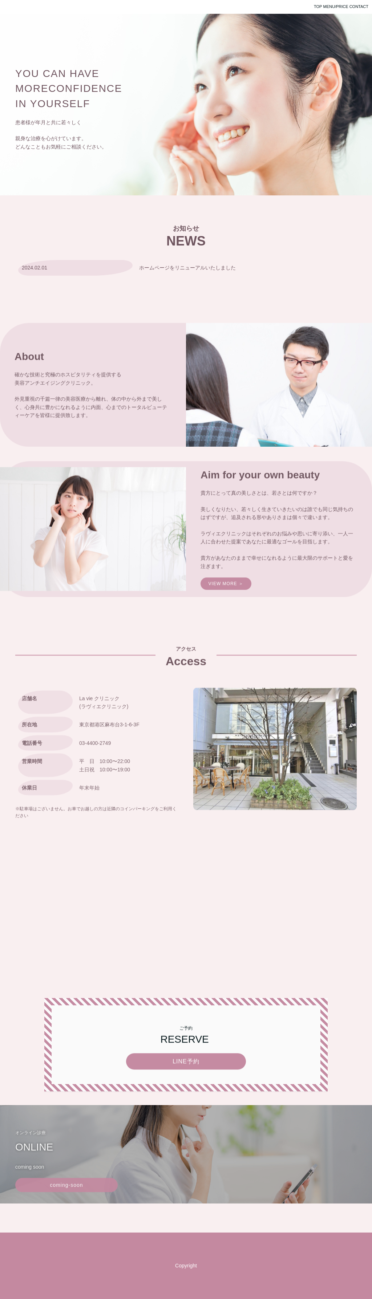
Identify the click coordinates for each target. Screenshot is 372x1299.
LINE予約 (186, 1079)
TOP (318, 6)
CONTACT (358, 6)
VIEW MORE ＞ (226, 601)
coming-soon (66, 1203)
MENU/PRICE (335, 6)
